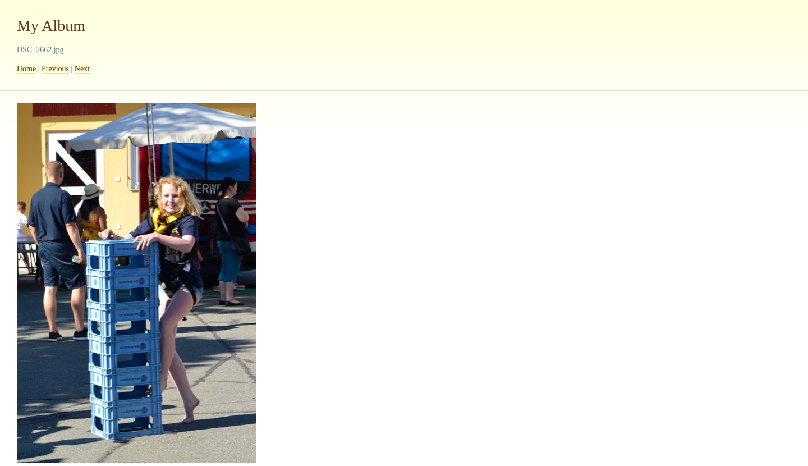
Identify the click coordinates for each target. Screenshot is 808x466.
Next (82, 69)
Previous (55, 69)
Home (26, 69)
